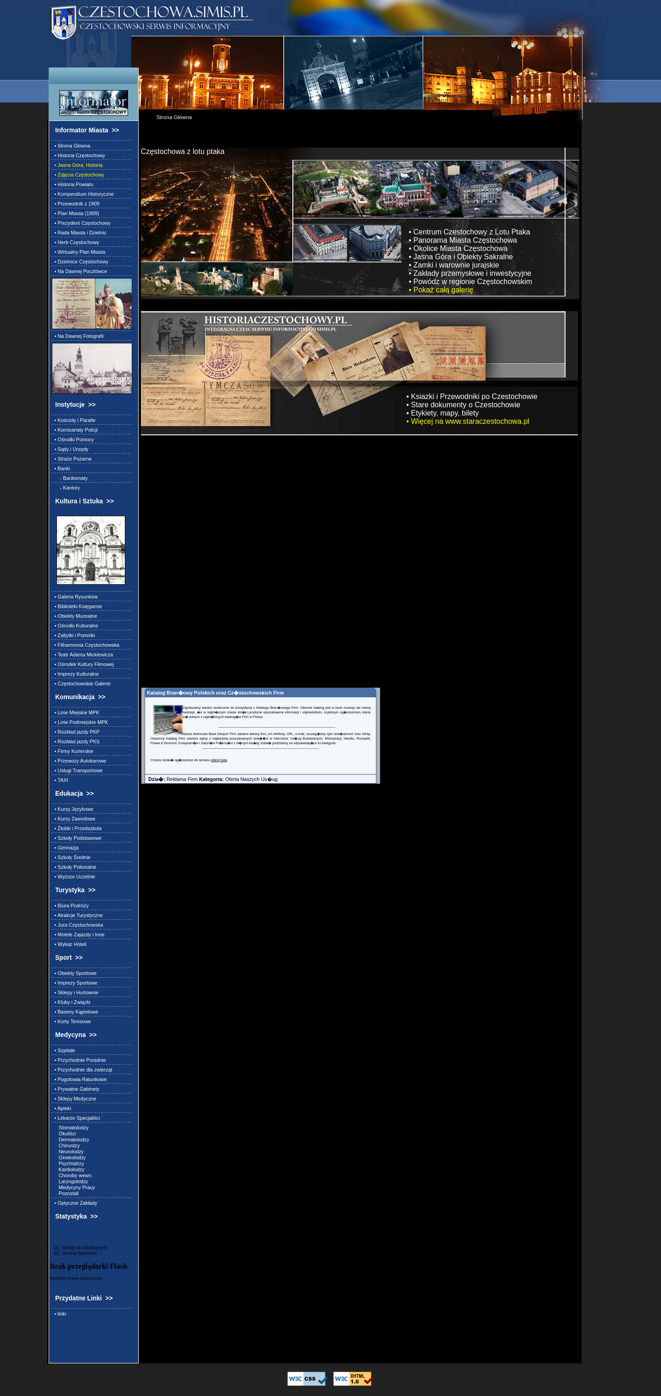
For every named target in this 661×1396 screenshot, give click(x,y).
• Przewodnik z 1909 (76, 203)
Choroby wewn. (72, 1175)
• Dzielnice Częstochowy (80, 261)
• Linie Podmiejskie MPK (80, 722)
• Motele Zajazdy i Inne (78, 934)
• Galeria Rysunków (75, 596)
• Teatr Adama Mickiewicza (82, 654)
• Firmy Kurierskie (72, 751)
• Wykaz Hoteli (69, 944)
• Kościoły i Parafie (73, 420)
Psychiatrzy (68, 1163)
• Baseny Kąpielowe (75, 1011)
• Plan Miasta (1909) (75, 213)
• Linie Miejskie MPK (76, 712)
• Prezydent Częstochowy (81, 223)
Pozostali (65, 1193)
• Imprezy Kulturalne (75, 674)
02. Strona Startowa (73, 1253)
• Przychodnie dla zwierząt (82, 1069)
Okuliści (64, 1133)
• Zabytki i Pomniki (73, 635)
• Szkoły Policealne (74, 867)
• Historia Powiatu (72, 184)
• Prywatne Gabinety (76, 1089)
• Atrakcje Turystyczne (77, 915)
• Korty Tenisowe (71, 1021)
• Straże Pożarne (72, 459)
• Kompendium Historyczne (83, 194)
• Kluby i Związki (71, 1002)
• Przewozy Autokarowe (79, 761)
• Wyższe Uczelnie (73, 876)
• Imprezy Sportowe (74, 983)
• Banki (61, 468)
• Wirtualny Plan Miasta (79, 252)
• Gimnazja (65, 847)
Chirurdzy (66, 1145)
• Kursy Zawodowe (73, 818)
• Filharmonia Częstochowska (85, 645)
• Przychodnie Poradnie (79, 1060)
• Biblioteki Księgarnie (77, 606)
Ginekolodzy (69, 1157)
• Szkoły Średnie (71, 857)
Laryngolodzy (70, 1181)
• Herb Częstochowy (75, 242)
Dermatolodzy (70, 1139)
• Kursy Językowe (72, 809)
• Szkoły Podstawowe (76, 838)
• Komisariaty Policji (75, 430)
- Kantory (66, 487)
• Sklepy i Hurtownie (75, 992)
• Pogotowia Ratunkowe (79, 1079)
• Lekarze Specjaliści (76, 1118)
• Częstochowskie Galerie (81, 683)
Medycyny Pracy (73, 1187)
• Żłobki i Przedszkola (76, 828)
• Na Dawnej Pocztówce (79, 271)
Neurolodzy (68, 1151)
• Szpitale (63, 1050)
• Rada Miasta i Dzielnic (79, 232)
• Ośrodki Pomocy (73, 439)
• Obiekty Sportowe (74, 973)
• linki (59, 1313)
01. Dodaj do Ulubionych (78, 1247)
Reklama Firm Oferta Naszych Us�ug (209, 779)
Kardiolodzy (68, 1169)
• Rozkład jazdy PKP (76, 732)
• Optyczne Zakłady (74, 1203)
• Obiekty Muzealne (74, 616)
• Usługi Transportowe (77, 770)
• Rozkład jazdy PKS (76, 741)
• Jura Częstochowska (77, 925)
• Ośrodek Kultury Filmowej (83, 664)
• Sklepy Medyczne (74, 1098)
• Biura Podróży (70, 905)
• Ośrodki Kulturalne (75, 625)
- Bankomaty (70, 478)
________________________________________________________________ (276, 726)
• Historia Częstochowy (78, 155)
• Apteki (61, 1108)
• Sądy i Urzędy (70, 449)
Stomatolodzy (70, 1127)
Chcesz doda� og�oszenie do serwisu (181, 760)
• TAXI (60, 780)
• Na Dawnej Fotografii (78, 336)
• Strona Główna (71, 145)
